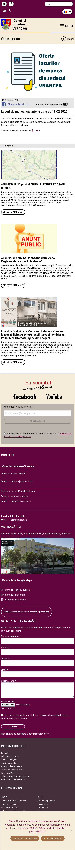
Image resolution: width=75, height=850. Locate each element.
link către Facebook (24, 397)
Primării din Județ (8, 763)
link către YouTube (54, 397)
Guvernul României (9, 808)
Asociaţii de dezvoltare (11, 766)
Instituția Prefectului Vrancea (13, 801)
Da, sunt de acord (25, 838)
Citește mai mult (13, 212)
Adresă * (5, 647)
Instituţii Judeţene (9, 759)
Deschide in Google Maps (17, 580)
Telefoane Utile (7, 773)
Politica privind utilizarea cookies (15, 776)
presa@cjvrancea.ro (21, 501)
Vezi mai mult (52, 838)
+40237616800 (18, 473)
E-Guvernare (43, 804)
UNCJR (4, 797)
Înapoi (67, 39)
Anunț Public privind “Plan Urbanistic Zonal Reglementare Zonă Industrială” (28, 259)
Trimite (13, 726)
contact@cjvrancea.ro (22, 481)
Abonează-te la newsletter (48, 104)
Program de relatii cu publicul (15, 590)
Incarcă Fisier (8, 701)
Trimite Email (5, 11)
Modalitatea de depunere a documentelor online (25, 734)
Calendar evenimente (10, 756)
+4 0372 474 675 (19, 496)
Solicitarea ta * (8, 680)
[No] (71, 830)
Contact (4, 753)
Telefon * (6, 658)
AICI (38, 130)
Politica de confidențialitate (13, 779)
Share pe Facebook (18, 104)
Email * (4, 669)
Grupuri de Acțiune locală (12, 770)
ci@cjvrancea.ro (19, 520)
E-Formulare (43, 808)
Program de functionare (13, 595)
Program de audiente (15, 599)
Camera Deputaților (46, 801)
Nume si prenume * (11, 636)
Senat (40, 797)
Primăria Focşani (8, 804)
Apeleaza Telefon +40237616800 (11, 11)
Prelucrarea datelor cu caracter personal (26, 611)
